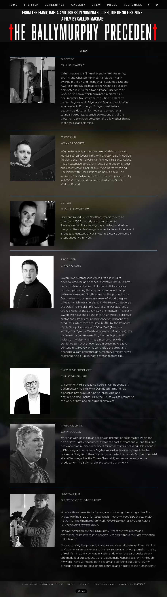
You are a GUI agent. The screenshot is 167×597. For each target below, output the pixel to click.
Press (112, 5)
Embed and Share (104, 584)
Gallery (78, 5)
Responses (133, 5)
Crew (96, 5)
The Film (31, 5)
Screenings (55, 5)
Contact (84, 584)
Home (13, 5)
